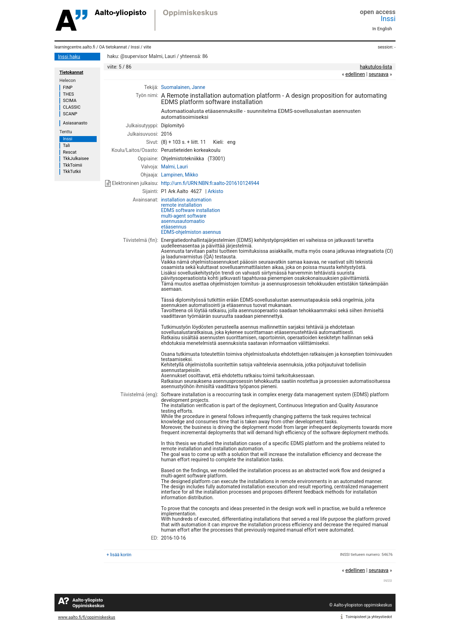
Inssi (388, 18)
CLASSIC (72, 107)
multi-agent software (183, 216)
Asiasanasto (75, 123)
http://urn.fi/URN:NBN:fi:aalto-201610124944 (210, 183)
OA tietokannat (113, 47)
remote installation (181, 205)
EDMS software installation (190, 210)
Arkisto (215, 191)
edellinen (355, 74)
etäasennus (173, 227)
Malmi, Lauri (174, 166)
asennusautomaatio (183, 221)
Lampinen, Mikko (179, 175)
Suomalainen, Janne (183, 87)
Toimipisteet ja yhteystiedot (369, 617)
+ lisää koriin (119, 554)
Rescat (70, 152)
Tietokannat (71, 72)
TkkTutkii (72, 171)
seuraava (378, 74)
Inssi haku (69, 56)
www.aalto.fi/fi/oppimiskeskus (86, 617)
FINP (67, 87)
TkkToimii (72, 165)
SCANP (70, 113)
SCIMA (69, 100)
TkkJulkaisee (76, 158)
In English (382, 28)
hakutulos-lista (376, 67)
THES (68, 94)
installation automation (186, 200)
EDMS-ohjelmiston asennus (191, 232)
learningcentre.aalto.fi (74, 47)
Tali (66, 145)
